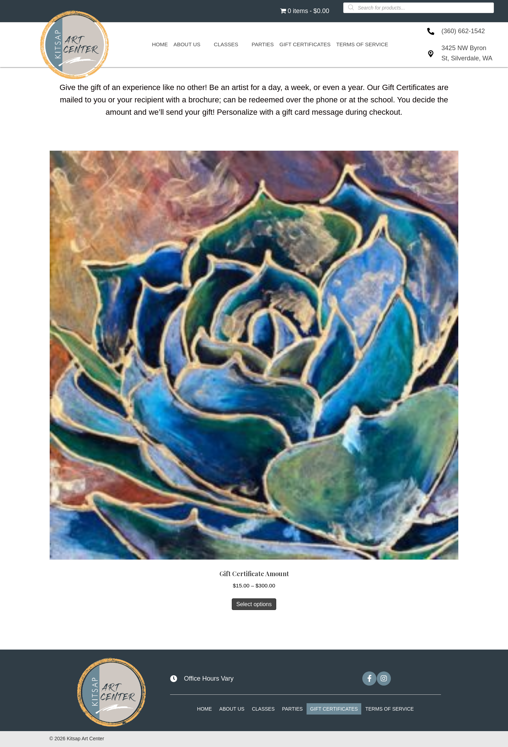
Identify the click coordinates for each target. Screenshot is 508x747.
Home (204, 709)
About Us (231, 709)
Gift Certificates (334, 709)
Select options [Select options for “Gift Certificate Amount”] (254, 604)
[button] (369, 678)
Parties (292, 709)
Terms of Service (389, 709)
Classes (263, 709)
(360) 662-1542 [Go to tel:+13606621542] (463, 31)
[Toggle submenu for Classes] (242, 44)
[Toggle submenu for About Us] (204, 44)
